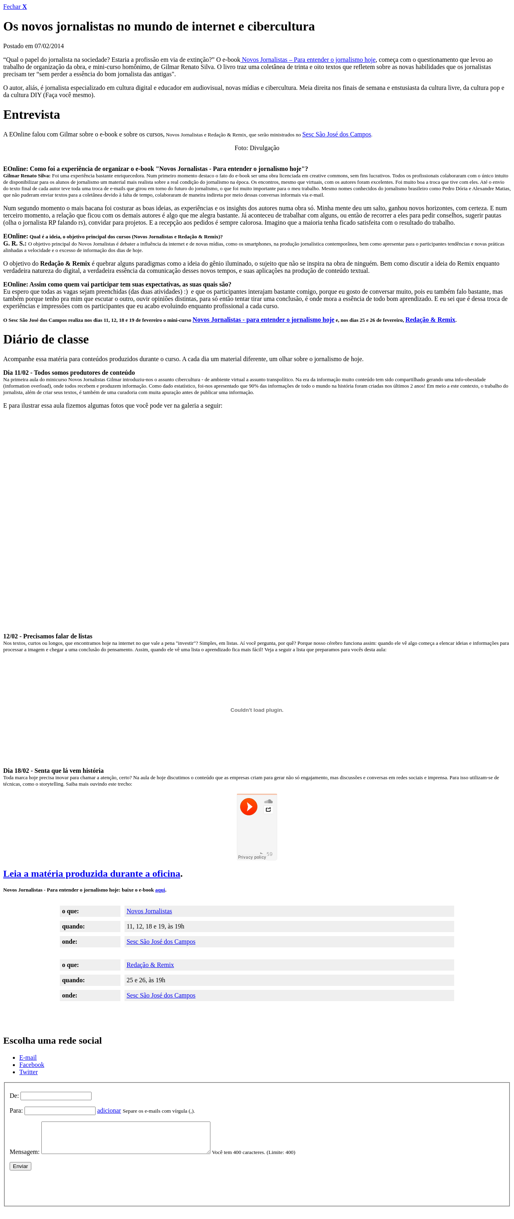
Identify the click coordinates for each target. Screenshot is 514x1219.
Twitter (28, 1072)
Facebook (31, 1064)
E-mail (28, 1057)
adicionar (109, 1110)
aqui (160, 890)
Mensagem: (25, 1157)
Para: (16, 1110)
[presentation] (71, 1192)
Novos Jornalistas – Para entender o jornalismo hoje (307, 59)
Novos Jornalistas (149, 911)
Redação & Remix (430, 319)
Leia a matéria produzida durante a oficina (91, 873)
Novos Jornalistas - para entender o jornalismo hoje (264, 319)
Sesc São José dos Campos (336, 134)
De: (14, 1095)
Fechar (15, 6)
